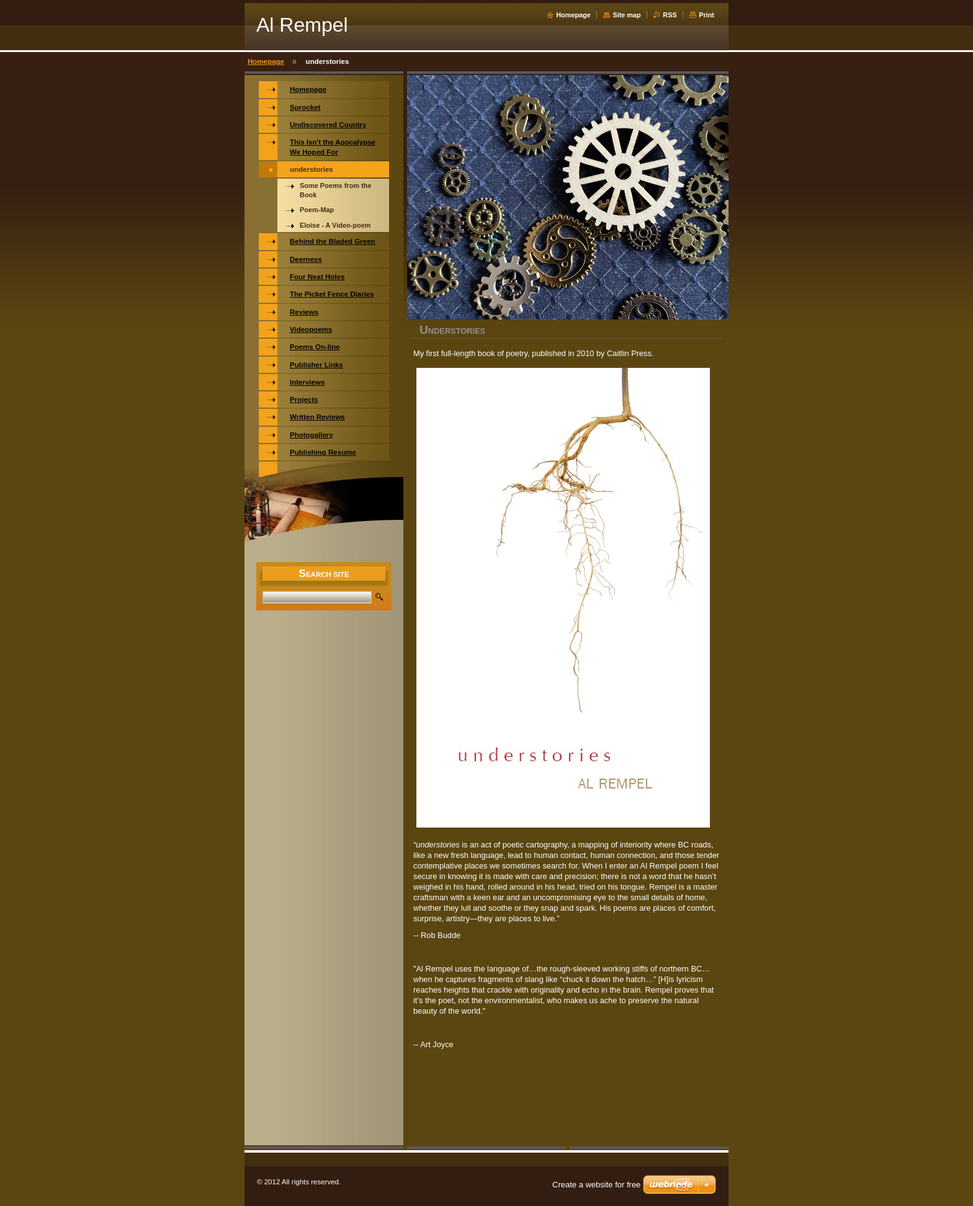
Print (706, 15)
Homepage (573, 15)
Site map (626, 15)
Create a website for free (596, 1184)
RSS (669, 15)
